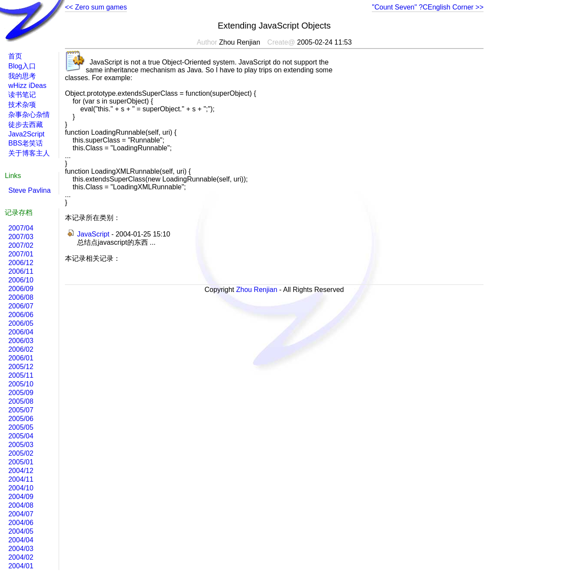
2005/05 (20, 427)
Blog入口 (22, 66)
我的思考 (22, 76)
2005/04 (20, 436)
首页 (15, 56)
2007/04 (20, 228)
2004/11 (20, 479)
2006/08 (20, 297)
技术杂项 (22, 104)
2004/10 (20, 488)
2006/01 (20, 358)
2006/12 (20, 262)
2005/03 (20, 444)
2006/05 (20, 323)
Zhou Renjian (256, 289)
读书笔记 (22, 94)
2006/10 (20, 280)
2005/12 (20, 366)
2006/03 (20, 340)
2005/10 (20, 384)
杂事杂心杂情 (29, 114)
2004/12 (20, 470)
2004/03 (20, 548)
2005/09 (20, 392)
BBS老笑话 (25, 143)
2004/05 (20, 531)
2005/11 (20, 375)
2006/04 (20, 332)
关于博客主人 (29, 153)
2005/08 (20, 401)
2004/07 (20, 514)
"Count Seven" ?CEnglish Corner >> (428, 7)
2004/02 (20, 557)
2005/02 (20, 453)
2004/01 (20, 566)
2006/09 (20, 288)
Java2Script (26, 134)
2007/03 (20, 236)
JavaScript (93, 234)
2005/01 (20, 462)
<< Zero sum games (96, 7)
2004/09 (20, 496)
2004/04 (20, 540)
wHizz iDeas (27, 85)
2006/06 (20, 314)
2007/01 (20, 254)
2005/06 (20, 418)
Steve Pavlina (29, 190)
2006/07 (20, 306)
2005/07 (20, 410)
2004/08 (20, 505)
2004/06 (20, 522)
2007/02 (20, 245)
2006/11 (20, 271)
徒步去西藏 (25, 124)
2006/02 (20, 349)
